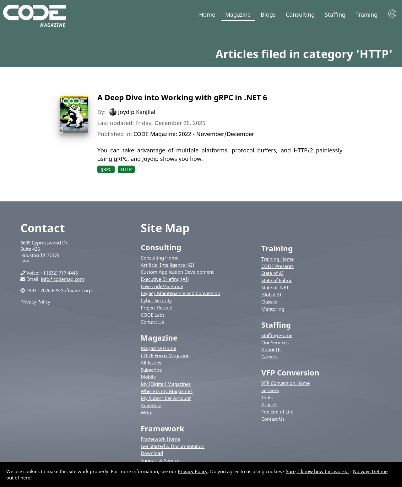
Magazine (238, 14)
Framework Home (160, 439)
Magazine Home (158, 348)
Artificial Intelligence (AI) (167, 265)
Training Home (277, 259)
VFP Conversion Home (285, 383)
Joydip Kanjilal (136, 112)
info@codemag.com (62, 279)
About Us (271, 349)
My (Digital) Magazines (166, 384)
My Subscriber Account (166, 398)
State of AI (272, 273)
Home (207, 14)
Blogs (268, 14)
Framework (162, 428)
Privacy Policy (35, 301)
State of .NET (275, 287)
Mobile (148, 377)
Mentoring (272, 309)
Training (367, 14)
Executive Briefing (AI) (165, 279)
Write (146, 412)
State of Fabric (276, 280)
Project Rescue (156, 307)
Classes (269, 301)
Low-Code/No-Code (162, 286)
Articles (269, 404)
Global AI (271, 294)
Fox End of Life (277, 411)
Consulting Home (159, 257)
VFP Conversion (290, 372)
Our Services (275, 342)
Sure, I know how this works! (317, 471)
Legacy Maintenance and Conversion (180, 293)
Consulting (300, 14)
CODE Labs (153, 315)
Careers (269, 356)
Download (152, 453)
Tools (267, 397)
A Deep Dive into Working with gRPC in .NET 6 (182, 97)
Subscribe (151, 370)
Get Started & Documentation (172, 446)
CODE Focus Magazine (165, 355)
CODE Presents (277, 266)
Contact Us (152, 322)
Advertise (151, 405)
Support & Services (161, 460)
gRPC (105, 169)
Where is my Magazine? (167, 391)
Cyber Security (156, 300)
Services (270, 390)
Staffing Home (276, 335)
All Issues (151, 362)
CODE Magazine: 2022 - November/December (193, 134)
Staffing (335, 14)
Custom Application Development (177, 272)
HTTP (126, 169)
